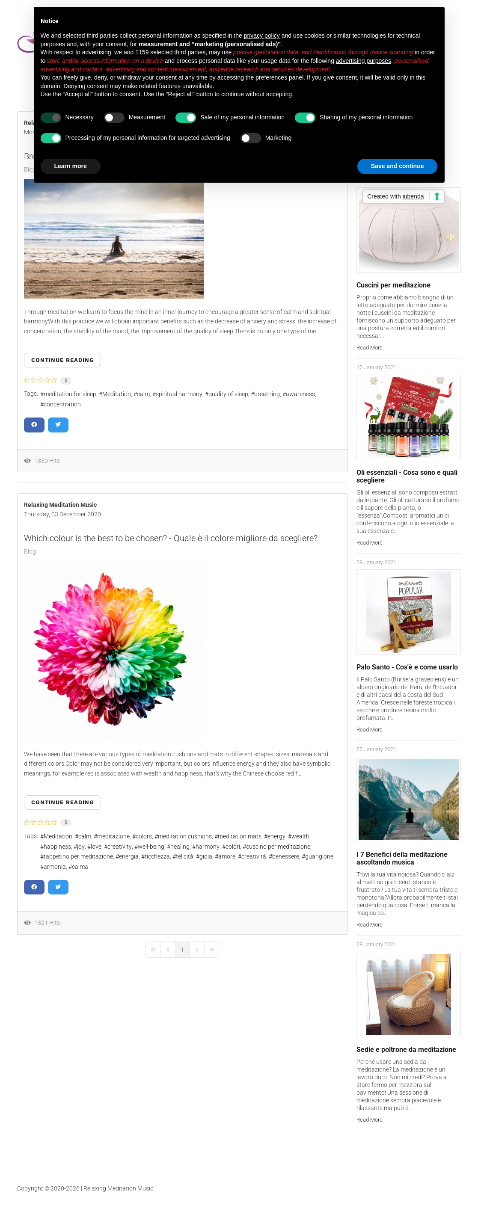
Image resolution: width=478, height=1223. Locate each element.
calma (80, 866)
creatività (253, 856)
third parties (189, 52)
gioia (205, 856)
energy (276, 836)
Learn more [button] (70, 166)
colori (233, 846)
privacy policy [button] (262, 35)
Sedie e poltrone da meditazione (406, 1049)
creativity (119, 846)
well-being (151, 846)
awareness (300, 394)
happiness (57, 846)
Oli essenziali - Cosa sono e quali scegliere (406, 476)
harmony (208, 846)
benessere (285, 856)
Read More (369, 347)
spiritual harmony (179, 394)
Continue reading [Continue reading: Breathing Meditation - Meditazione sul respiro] (62, 360)
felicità (184, 856)
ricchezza (157, 856)
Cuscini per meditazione (393, 285)
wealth (300, 836)
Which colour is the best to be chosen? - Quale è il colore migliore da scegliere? (171, 538)
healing (180, 846)
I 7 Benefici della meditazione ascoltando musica (402, 858)
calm (143, 394)
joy (81, 846)
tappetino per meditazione (78, 856)
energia (129, 856)
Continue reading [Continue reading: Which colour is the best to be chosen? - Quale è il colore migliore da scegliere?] (62, 802)
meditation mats (239, 836)
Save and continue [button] (397, 166)
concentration (62, 404)
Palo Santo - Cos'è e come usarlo (407, 667)
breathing (267, 394)
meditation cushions (185, 836)
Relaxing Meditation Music (60, 504)
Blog (30, 551)
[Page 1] (182, 950)
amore (226, 856)
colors (144, 836)
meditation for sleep (70, 394)
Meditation (116, 394)
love (96, 846)
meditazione (113, 836)
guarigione (319, 856)
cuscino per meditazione (278, 846)
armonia (55, 866)
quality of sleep (228, 394)
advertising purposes (363, 60)
